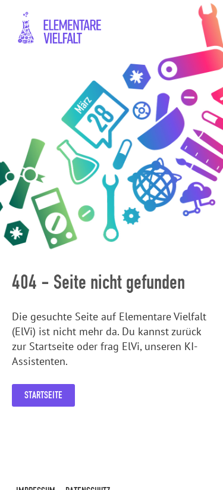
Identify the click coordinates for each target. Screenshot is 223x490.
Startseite (43, 395)
